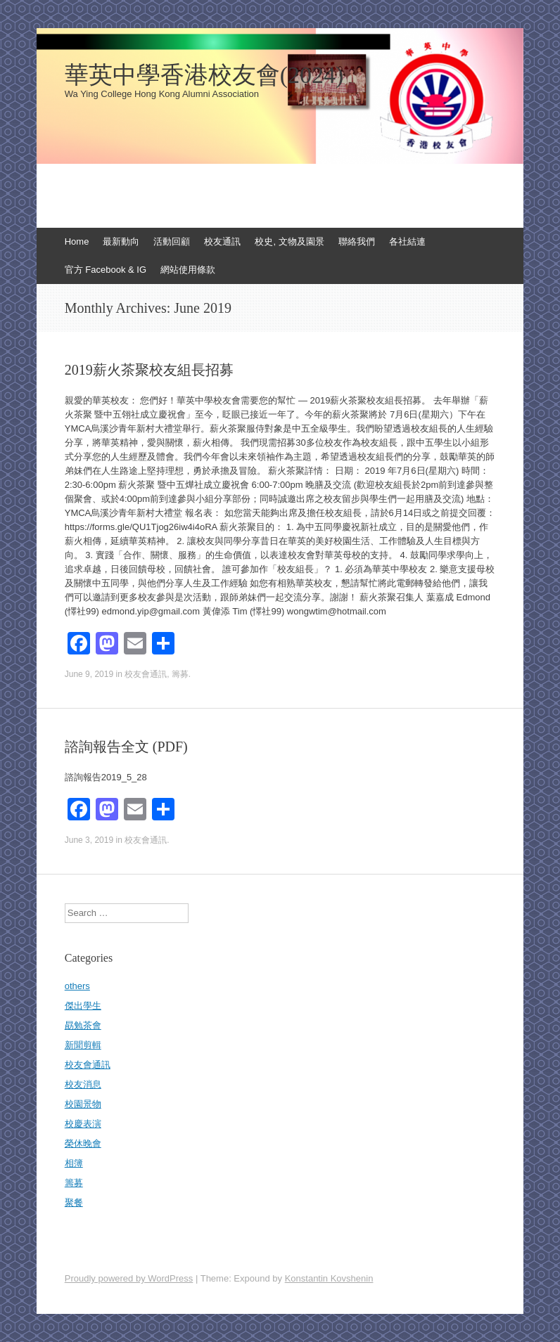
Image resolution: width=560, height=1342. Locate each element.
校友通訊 (222, 241)
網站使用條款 (187, 269)
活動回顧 (171, 241)
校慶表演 (83, 1123)
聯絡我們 (356, 241)
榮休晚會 (83, 1143)
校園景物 (83, 1104)
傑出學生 (83, 1005)
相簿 (74, 1163)
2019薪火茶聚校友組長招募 (149, 370)
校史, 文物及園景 (289, 241)
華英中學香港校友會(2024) (204, 75)
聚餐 (74, 1202)
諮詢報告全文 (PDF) (126, 746)
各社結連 (407, 241)
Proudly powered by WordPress (129, 1278)
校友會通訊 (146, 674)
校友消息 (83, 1084)
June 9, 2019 (89, 674)
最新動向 (121, 241)
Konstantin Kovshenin (329, 1278)
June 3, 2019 (89, 840)
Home (77, 241)
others (77, 986)
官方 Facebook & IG (105, 269)
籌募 (180, 674)
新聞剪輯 (83, 1045)
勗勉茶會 (83, 1025)
